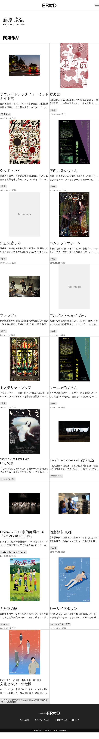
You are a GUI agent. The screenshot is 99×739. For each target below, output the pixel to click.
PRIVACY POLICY (67, 726)
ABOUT (25, 726)
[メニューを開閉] (94, 5)
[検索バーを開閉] (5, 5)
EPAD (46, 737)
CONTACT (42, 726)
